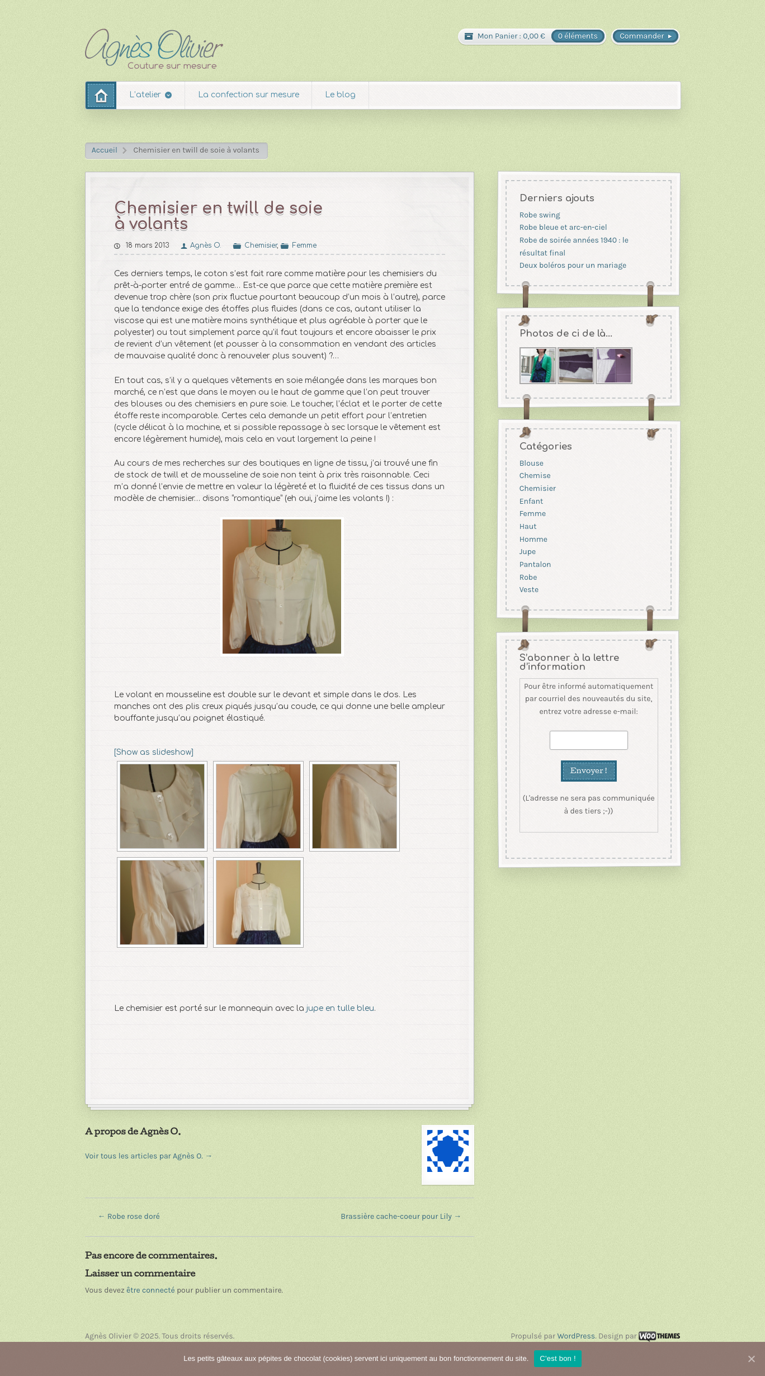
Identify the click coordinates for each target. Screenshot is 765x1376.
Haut (527, 526)
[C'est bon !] (751, 1358)
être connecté (150, 1290)
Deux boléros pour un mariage (572, 265)
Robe (528, 577)
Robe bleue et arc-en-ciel (563, 227)
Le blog (340, 95)
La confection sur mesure (248, 95)
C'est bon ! (558, 1358)
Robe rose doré (129, 1216)
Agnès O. (205, 245)
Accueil (104, 150)
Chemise (534, 476)
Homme (533, 539)
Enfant (531, 501)
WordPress (576, 1336)
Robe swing (539, 215)
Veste (528, 589)
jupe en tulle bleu (340, 1008)
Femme (304, 245)
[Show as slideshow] (153, 752)
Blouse (531, 463)
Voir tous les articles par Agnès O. (148, 1156)
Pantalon (535, 564)
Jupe (527, 551)
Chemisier (260, 245)
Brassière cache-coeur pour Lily (401, 1216)
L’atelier (145, 95)
